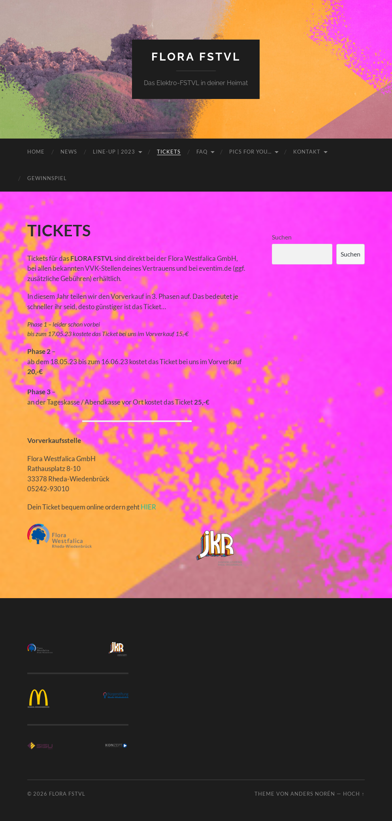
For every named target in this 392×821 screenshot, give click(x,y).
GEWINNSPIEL (47, 178)
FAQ (201, 151)
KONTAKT (306, 151)
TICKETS (169, 151)
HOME (36, 151)
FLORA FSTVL (196, 56)
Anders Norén (312, 794)
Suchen (282, 237)
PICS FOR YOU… (250, 151)
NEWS (68, 151)
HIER (148, 507)
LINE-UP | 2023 (114, 151)
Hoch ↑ (353, 794)
